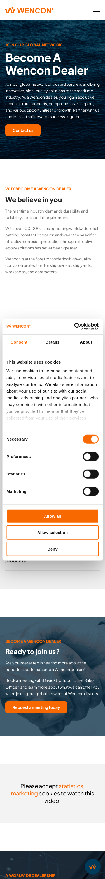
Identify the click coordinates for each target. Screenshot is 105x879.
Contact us (23, 130)
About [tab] (86, 341)
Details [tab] (53, 341)
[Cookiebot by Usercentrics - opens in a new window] (75, 326)
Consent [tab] (18, 341)
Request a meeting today (36, 707)
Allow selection (52, 532)
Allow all (52, 515)
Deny (52, 548)
